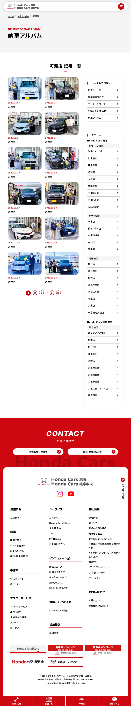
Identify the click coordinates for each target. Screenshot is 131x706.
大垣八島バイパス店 (98, 388)
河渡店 (91, 360)
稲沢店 (91, 277)
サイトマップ (95, 578)
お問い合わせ (96, 601)
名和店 (91, 172)
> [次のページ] (52, 293)
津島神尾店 (94, 284)
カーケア (15, 628)
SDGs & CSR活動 (97, 111)
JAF (51, 534)
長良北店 (92, 353)
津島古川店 (94, 291)
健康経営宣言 (96, 534)
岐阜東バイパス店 (97, 333)
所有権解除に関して (99, 606)
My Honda (55, 539)
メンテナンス (17, 623)
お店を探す (16, 518)
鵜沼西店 (92, 395)
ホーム (11, 16)
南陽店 (91, 249)
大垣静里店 (94, 381)
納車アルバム (24, 16)
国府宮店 (92, 271)
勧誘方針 (93, 562)
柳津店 (91, 339)
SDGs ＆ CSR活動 (59, 588)
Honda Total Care (60, 523)
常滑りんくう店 (95, 151)
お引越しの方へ (57, 545)
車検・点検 (15, 612)
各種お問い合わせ (36, 452)
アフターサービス (19, 607)
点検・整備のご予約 (94, 452)
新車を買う (16, 541)
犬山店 (91, 305)
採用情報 (54, 634)
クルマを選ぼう (18, 546)
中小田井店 (94, 235)
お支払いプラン (18, 551)
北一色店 (92, 346)
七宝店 (91, 298)
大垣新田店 (94, 374)
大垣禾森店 (94, 367)
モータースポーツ (96, 104)
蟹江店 (91, 263)
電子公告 (93, 523)
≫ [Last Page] (59, 293)
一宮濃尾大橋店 (96, 312)
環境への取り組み (98, 529)
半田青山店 (94, 193)
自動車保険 (55, 529)
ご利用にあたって (98, 573)
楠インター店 (94, 228)
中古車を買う (17, 579)
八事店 (91, 221)
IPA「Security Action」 (102, 539)
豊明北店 (92, 186)
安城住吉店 (94, 206)
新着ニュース (94, 90)
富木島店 (92, 165)
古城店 (91, 242)
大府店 (91, 179)
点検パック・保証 (19, 618)
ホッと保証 (16, 584)
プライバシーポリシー (100, 568)
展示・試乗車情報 (19, 557)
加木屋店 (92, 158)
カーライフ (55, 518)
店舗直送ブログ (96, 97)
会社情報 (93, 518)
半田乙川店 (94, 200)
